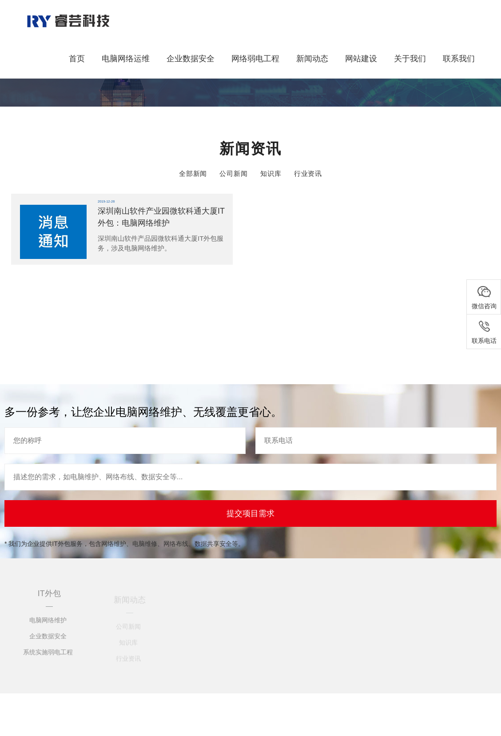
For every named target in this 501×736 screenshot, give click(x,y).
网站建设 (361, 58)
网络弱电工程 (255, 58)
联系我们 (459, 58)
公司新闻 (233, 173)
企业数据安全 (191, 58)
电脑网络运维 (126, 58)
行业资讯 (308, 173)
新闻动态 (312, 58)
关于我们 (410, 58)
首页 (77, 58)
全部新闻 (193, 173)
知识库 (271, 173)
